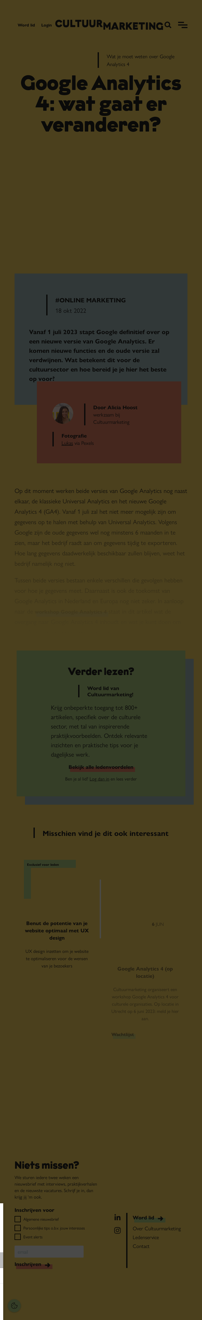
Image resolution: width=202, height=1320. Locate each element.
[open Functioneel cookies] (80, 1260)
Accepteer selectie (44, 1310)
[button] (39, 1260)
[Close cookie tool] (80, 1212)
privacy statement (22, 1243)
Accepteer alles (44, 1295)
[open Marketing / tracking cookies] (80, 1276)
